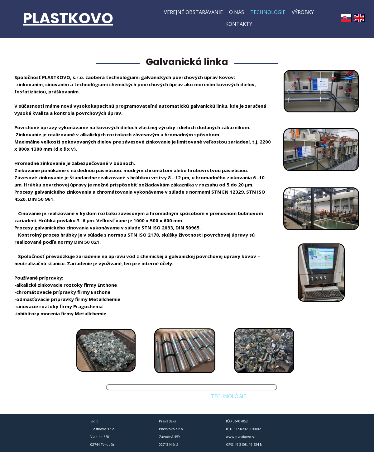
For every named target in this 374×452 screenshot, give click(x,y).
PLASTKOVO (68, 18)
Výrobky (303, 12)
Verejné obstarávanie (193, 12)
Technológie (267, 12)
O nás (236, 12)
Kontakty (238, 24)
